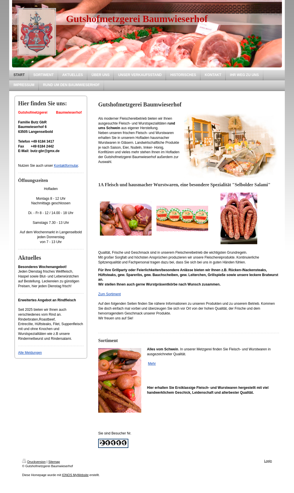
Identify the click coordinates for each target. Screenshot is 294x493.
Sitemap (54, 461)
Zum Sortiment (109, 294)
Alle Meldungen (30, 353)
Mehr (152, 364)
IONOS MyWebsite (75, 475)
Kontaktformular (66, 166)
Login (268, 461)
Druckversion (34, 461)
